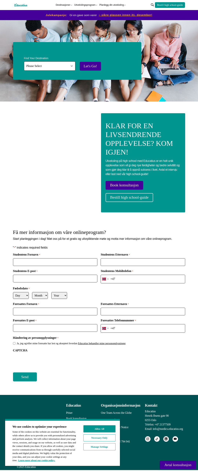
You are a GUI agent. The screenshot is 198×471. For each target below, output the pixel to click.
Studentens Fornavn (26, 253)
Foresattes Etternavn (115, 301)
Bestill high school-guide (170, 4)
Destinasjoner (63, 4)
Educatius (73, 401)
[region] (62, 442)
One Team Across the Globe (116, 408)
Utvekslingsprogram (84, 4)
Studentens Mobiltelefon (117, 269)
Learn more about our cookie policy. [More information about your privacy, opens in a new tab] (36, 460)
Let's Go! (93, 65)
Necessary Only (99, 437)
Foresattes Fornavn (26, 301)
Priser (69, 408)
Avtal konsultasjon (175, 464)
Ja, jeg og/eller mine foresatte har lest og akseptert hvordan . (71, 339)
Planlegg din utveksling (111, 4)
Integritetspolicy (110, 416)
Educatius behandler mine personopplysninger (101, 339)
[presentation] (41, 357)
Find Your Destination (36, 57)
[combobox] (105, 276)
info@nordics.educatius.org (168, 424)
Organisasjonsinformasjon (120, 401)
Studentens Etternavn (115, 253)
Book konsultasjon (126, 185)
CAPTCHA (20, 346)
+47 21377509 (162, 420)
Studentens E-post (25, 269)
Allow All (99, 428)
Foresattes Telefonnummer (118, 318)
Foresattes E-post (24, 318)
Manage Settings (99, 446)
